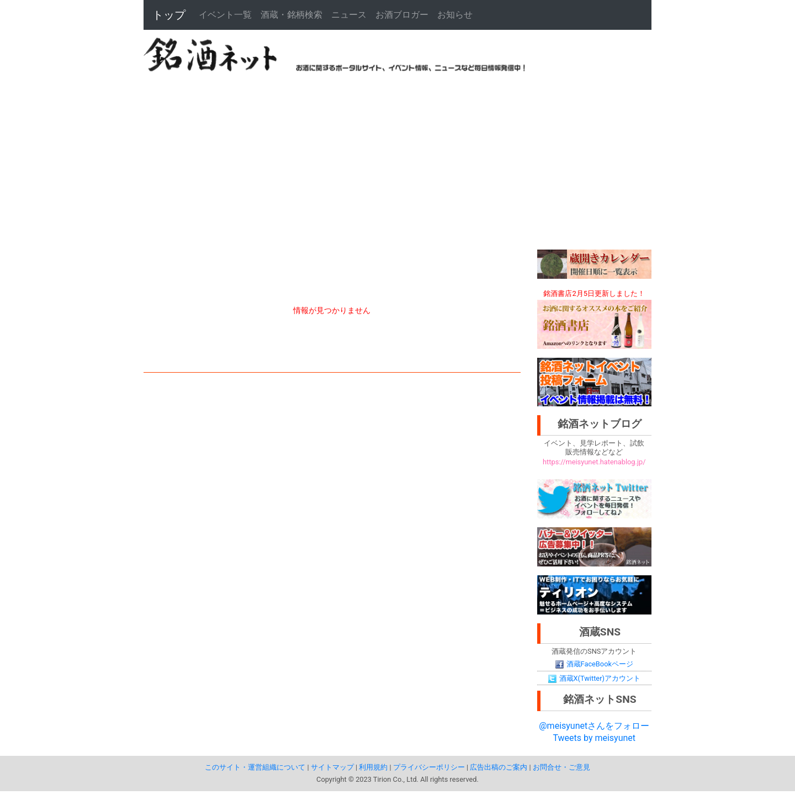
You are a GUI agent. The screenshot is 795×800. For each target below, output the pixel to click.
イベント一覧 (225, 14)
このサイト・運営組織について (255, 767)
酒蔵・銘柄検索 (291, 14)
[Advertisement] (397, 161)
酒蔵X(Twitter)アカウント (594, 678)
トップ (169, 15)
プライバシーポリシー (429, 767)
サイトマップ (332, 767)
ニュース (349, 14)
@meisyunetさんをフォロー (594, 725)
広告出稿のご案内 (498, 767)
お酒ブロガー (401, 14)
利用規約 (373, 767)
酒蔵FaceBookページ (594, 664)
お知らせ (455, 14)
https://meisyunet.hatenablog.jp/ (594, 462)
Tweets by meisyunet (594, 738)
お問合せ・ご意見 (561, 767)
